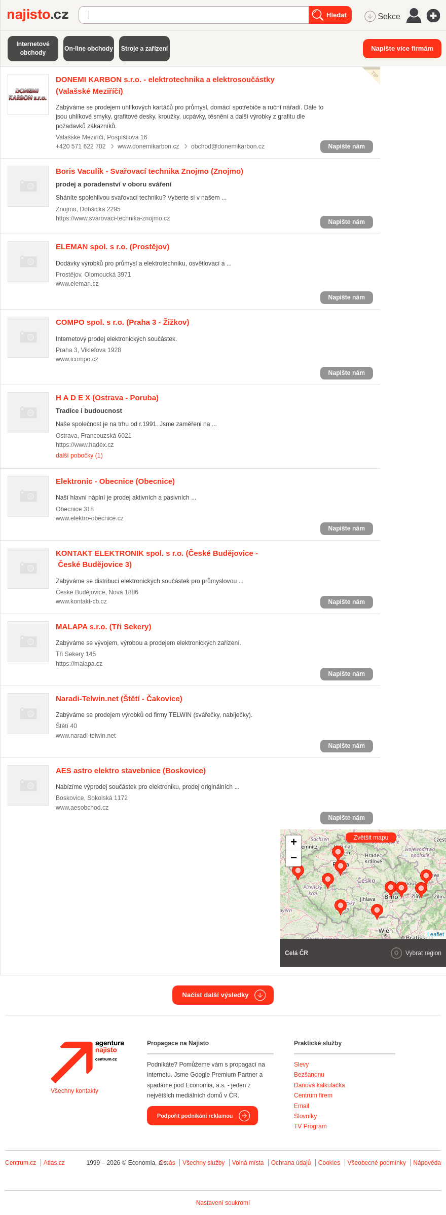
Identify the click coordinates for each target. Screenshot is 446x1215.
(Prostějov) (112, 246)
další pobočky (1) (79, 455)
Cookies (329, 1162)
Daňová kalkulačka (319, 1085)
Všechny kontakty (74, 1090)
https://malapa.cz (79, 663)
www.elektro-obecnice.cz (90, 518)
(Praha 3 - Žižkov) (122, 322)
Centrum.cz (20, 1162)
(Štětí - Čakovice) (119, 698)
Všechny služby (204, 1162)
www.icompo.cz (77, 359)
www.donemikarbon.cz (148, 146)
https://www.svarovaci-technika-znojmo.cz (113, 218)
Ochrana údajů (291, 1162)
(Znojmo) (149, 171)
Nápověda (427, 1162)
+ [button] (293, 843)
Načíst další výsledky (215, 995)
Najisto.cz (43, 15)
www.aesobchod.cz (82, 807)
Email (301, 1106)
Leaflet (435, 934)
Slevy (301, 1064)
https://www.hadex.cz (85, 444)
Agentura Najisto (87, 1062)
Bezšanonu (309, 1074)
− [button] (293, 858)
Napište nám (346, 146)
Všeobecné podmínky (377, 1162)
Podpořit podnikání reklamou (195, 1116)
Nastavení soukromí (223, 1202)
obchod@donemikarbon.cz (228, 146)
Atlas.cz (54, 1162)
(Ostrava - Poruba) (107, 397)
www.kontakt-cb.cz (81, 601)
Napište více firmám (402, 48)
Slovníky (305, 1116)
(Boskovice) (131, 770)
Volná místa (248, 1162)
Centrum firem (313, 1095)
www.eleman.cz (77, 283)
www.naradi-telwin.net (86, 735)
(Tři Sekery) (103, 626)
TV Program (310, 1126)
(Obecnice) (115, 481)
